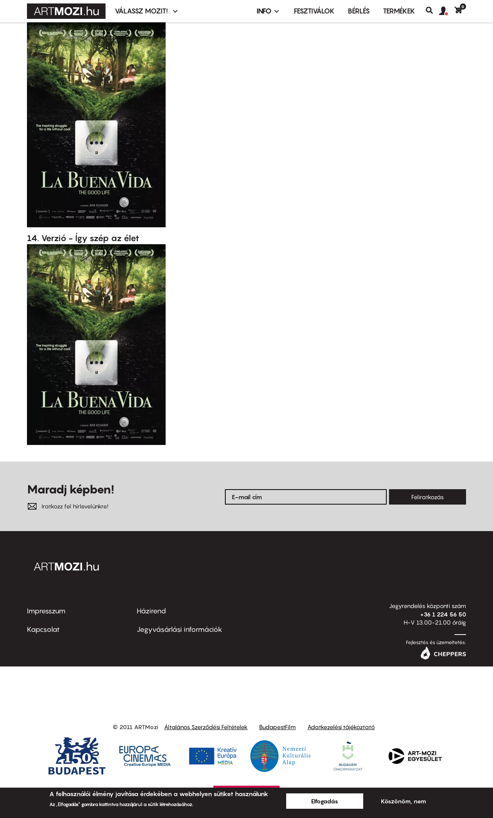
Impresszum (46, 611)
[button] (446, 11)
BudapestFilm (277, 726)
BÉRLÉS (359, 11)
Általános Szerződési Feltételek (206, 726)
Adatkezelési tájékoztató (341, 726)
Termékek (399, 11)
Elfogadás (324, 801)
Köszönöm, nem (403, 801)
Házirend (151, 611)
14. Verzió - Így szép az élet (83, 238)
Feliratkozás (427, 496)
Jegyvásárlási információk (179, 629)
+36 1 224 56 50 (443, 614)
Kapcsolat (43, 629)
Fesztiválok (314, 11)
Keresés (432, 10)
